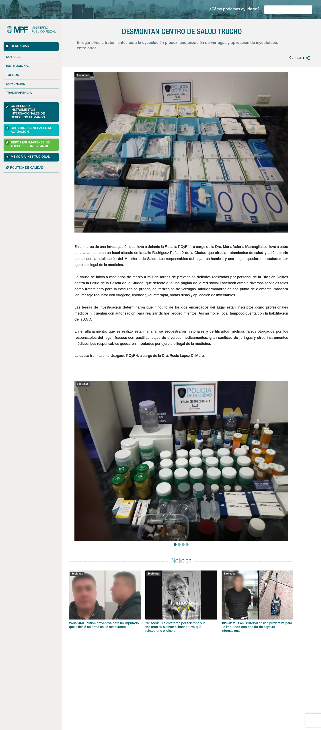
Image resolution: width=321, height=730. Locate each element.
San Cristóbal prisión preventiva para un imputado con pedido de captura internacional (257, 602)
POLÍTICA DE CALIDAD (24, 168)
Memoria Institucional (27, 157)
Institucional (17, 66)
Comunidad (15, 84)
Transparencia (19, 93)
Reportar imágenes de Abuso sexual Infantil (27, 144)
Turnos (12, 75)
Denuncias (17, 46)
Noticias (13, 57)
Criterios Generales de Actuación (28, 129)
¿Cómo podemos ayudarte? (234, 9)
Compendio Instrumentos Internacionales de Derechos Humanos (25, 111)
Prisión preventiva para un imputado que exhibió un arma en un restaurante (105, 600)
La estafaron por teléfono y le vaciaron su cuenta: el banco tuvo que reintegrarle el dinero (181, 602)
